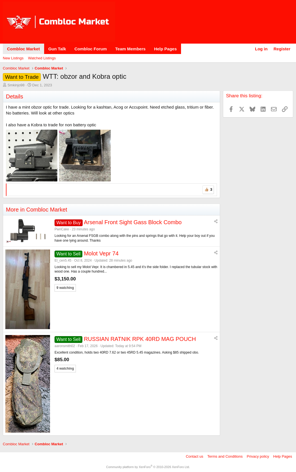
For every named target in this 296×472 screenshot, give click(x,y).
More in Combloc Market (36, 209)
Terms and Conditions (225, 456)
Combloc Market (23, 48)
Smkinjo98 (16, 85)
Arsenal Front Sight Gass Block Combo (133, 222)
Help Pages (165, 48)
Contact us (194, 456)
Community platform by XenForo (148, 467)
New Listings (13, 58)
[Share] (216, 221)
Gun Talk (57, 48)
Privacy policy (258, 456)
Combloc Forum (90, 48)
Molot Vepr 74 (101, 253)
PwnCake (62, 229)
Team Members (130, 48)
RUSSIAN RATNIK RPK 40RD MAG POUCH (140, 339)
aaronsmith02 (65, 346)
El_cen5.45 (63, 260)
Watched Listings (42, 58)
